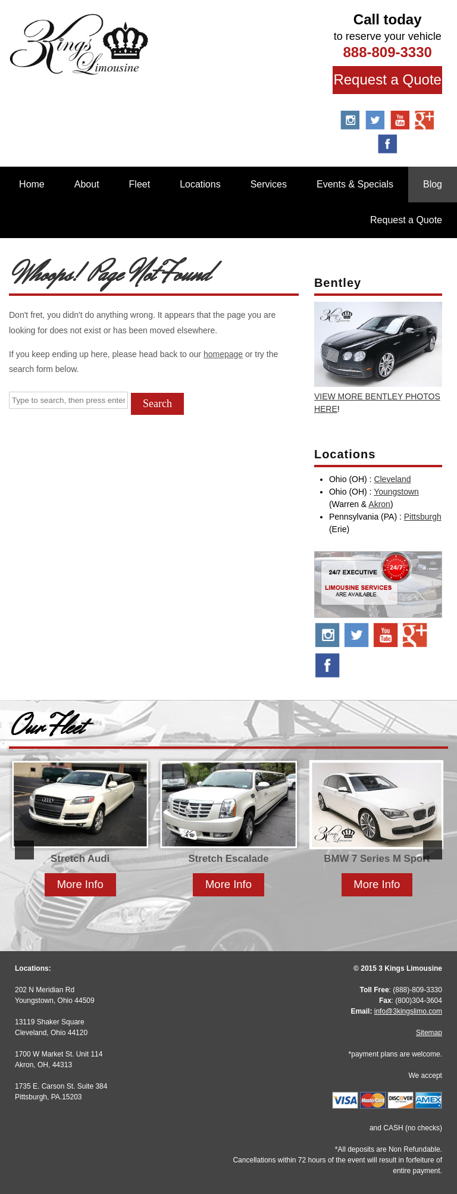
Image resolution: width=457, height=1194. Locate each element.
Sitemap (429, 1033)
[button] (24, 849)
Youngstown (396, 491)
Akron (379, 504)
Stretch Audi (80, 858)
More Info (80, 884)
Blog (432, 184)
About (86, 184)
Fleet (140, 184)
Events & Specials (355, 184)
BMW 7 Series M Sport (377, 858)
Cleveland (392, 479)
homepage (223, 354)
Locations (200, 184)
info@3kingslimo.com (408, 1011)
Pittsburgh (423, 516)
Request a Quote (387, 79)
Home (32, 184)
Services (269, 184)
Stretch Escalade (228, 858)
